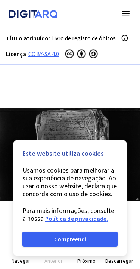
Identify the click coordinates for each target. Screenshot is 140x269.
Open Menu (126, 14)
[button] (20, 257)
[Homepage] (33, 15)
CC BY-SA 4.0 (43, 54)
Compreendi (70, 239)
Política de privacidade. (76, 218)
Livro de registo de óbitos (83, 38)
